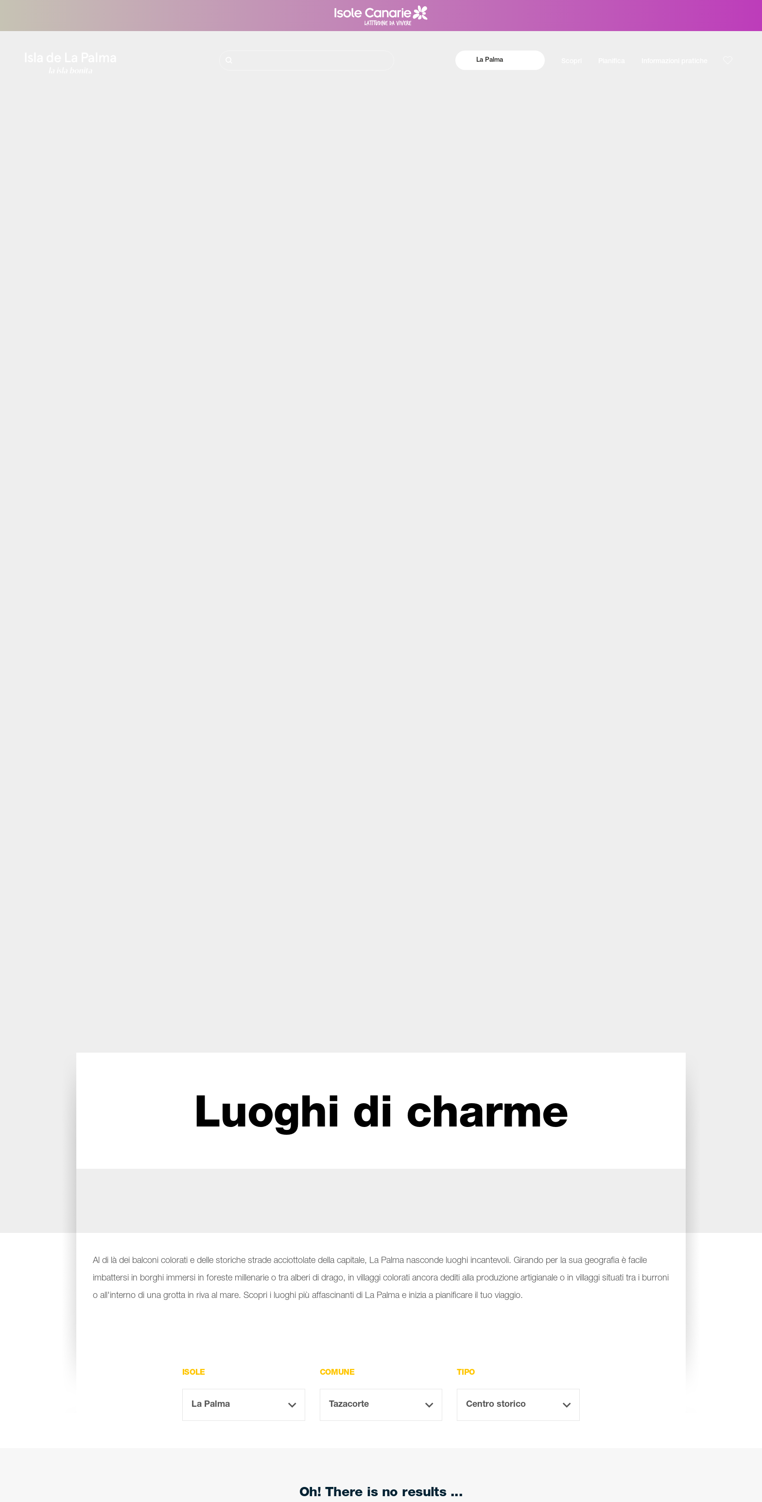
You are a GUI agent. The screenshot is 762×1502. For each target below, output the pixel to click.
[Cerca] (306, 60)
